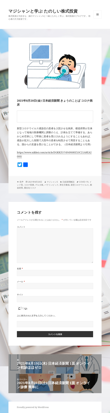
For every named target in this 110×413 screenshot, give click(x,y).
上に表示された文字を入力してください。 (37, 315)
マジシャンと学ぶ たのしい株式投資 (43, 11)
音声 (21, 181)
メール (21, 281)
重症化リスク (30, 187)
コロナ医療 (29, 184)
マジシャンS (52, 181)
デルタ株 (39, 184)
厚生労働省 (65, 184)
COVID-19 (83, 181)
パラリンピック (51, 184)
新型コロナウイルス (80, 184)
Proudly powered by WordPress (33, 407)
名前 (20, 268)
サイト (20, 294)
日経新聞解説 (68, 181)
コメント (21, 226)
